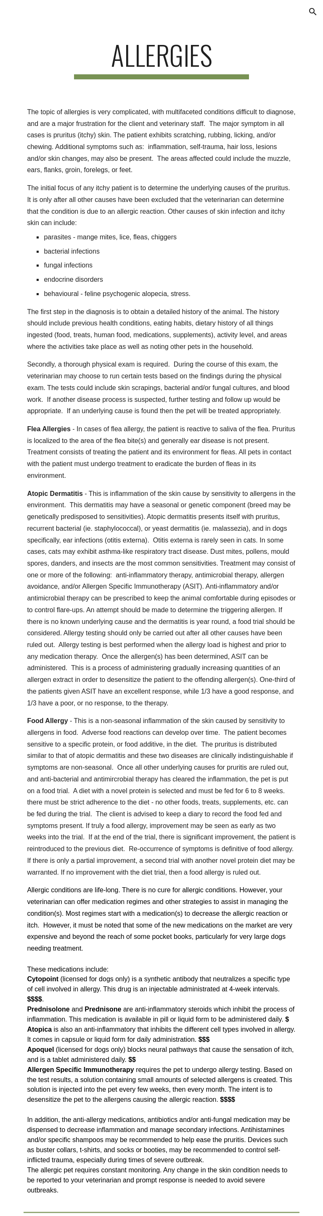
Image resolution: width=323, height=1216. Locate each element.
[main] (161, 59)
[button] (313, 12)
